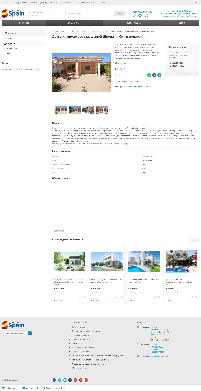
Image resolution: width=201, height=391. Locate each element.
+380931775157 (176, 66)
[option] (61, 110)
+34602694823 (143, 11)
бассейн (19, 69)
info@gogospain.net (159, 356)
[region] (125, 207)
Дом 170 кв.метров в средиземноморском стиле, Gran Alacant (179, 282)
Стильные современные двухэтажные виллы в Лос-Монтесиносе (106, 281)
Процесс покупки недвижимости (43, 2)
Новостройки (7, 69)
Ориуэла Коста (130, 87)
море (38, 69)
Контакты (102, 2)
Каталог (10, 33)
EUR (195, 2)
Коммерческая (134, 23)
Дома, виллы (74, 23)
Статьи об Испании (67, 2)
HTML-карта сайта (80, 368)
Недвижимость (143, 87)
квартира (29, 69)
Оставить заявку (182, 73)
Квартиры (24, 23)
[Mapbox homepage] (58, 231)
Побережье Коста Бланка (83, 347)
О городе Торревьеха (86, 2)
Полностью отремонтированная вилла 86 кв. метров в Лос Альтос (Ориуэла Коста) (69, 282)
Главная (6, 2)
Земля (182, 23)
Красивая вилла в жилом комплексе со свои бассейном (143, 281)
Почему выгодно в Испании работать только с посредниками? (99, 355)
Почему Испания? (20, 2)
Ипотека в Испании (80, 351)
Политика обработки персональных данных (91, 360)
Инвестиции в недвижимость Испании (89, 364)
